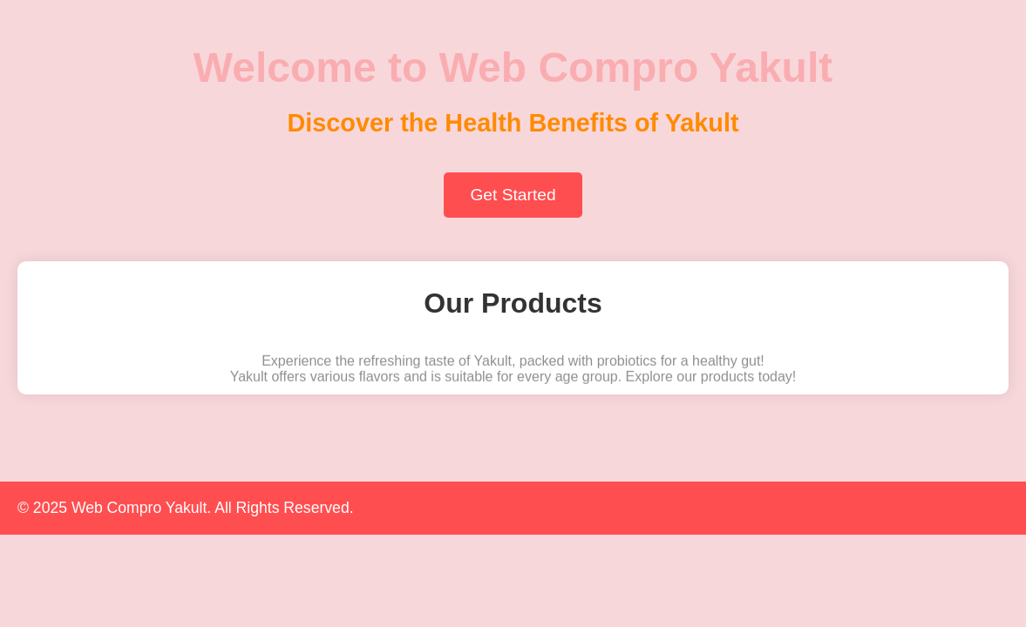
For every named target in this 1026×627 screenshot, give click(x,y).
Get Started (512, 194)
